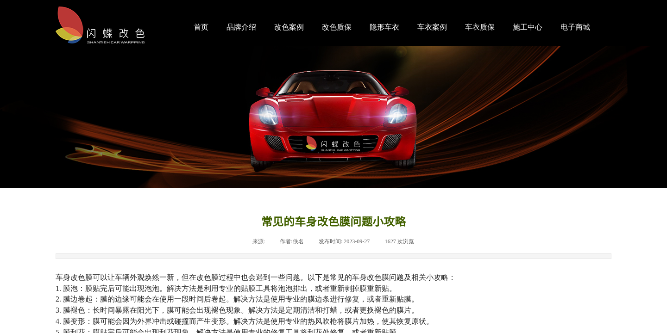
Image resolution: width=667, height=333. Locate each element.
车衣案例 (432, 27)
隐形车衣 (384, 27)
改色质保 (337, 27)
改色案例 (289, 27)
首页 (201, 27)
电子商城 (575, 27)
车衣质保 (480, 27)
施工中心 (527, 27)
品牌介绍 (241, 27)
